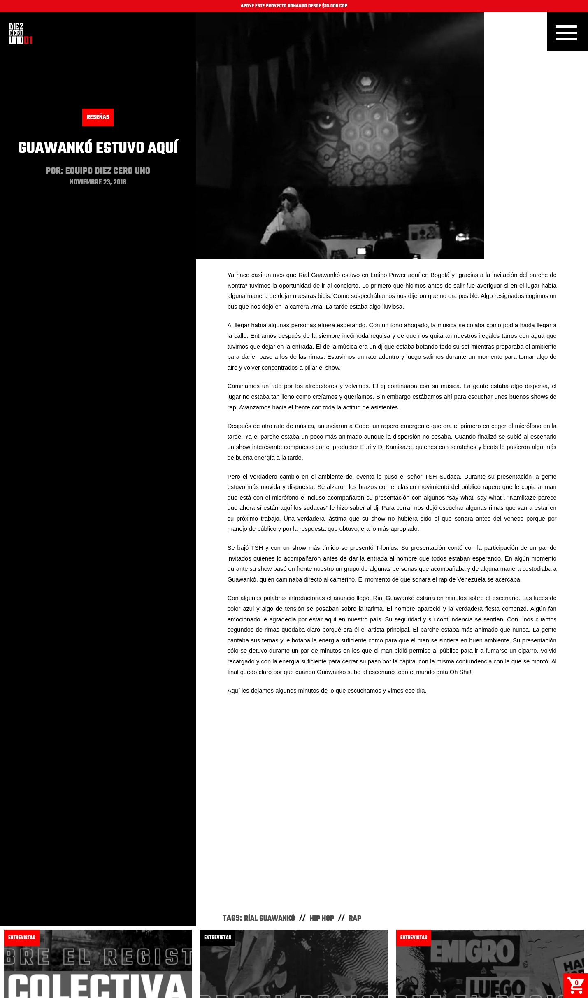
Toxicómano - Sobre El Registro (461, 886)
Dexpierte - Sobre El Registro (260, 886)
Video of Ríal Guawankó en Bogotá (392, 565)
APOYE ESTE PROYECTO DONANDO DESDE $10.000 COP (294, 6)
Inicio (20, 33)
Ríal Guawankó (269, 678)
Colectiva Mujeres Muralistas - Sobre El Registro (89, 893)
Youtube (336, 963)
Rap (355, 678)
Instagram (296, 963)
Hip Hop (322, 678)
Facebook (253, 963)
